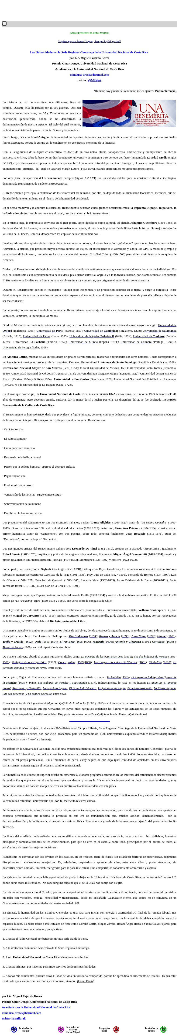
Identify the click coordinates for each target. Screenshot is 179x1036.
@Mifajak (94, 80)
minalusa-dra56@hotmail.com (89, 74)
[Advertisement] (58, 10)
